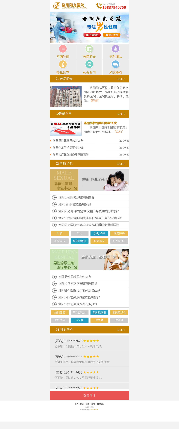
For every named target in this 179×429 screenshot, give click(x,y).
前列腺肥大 (79, 312)
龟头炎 (79, 320)
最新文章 (64, 114)
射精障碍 (59, 240)
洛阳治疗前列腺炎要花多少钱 (77, 304)
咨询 (93, 404)
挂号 (87, 404)
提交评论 (89, 395)
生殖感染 (59, 320)
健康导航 (64, 163)
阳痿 (59, 233)
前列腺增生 (119, 240)
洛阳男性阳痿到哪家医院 (100, 123)
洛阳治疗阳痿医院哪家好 (74, 204)
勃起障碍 (99, 233)
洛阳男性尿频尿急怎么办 (68, 140)
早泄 (79, 233)
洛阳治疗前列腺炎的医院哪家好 (79, 297)
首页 (76, 404)
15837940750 (94, 409)
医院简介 (64, 78)
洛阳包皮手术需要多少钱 (68, 147)
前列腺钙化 (119, 312)
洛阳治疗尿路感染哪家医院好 (71, 154)
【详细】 (95, 100)
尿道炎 (119, 320)
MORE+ (121, 79)
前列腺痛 (59, 312)
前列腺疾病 (79, 240)
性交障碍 (119, 233)
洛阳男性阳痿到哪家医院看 (76, 197)
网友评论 (64, 329)
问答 (82, 404)
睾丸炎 (99, 320)
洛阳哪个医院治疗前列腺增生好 (79, 290)
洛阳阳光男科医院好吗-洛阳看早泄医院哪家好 (88, 211)
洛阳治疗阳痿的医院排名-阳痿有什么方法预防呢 (90, 218)
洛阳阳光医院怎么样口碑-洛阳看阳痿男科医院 (88, 225)
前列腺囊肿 (99, 312)
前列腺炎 (99, 240)
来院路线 (100, 404)
